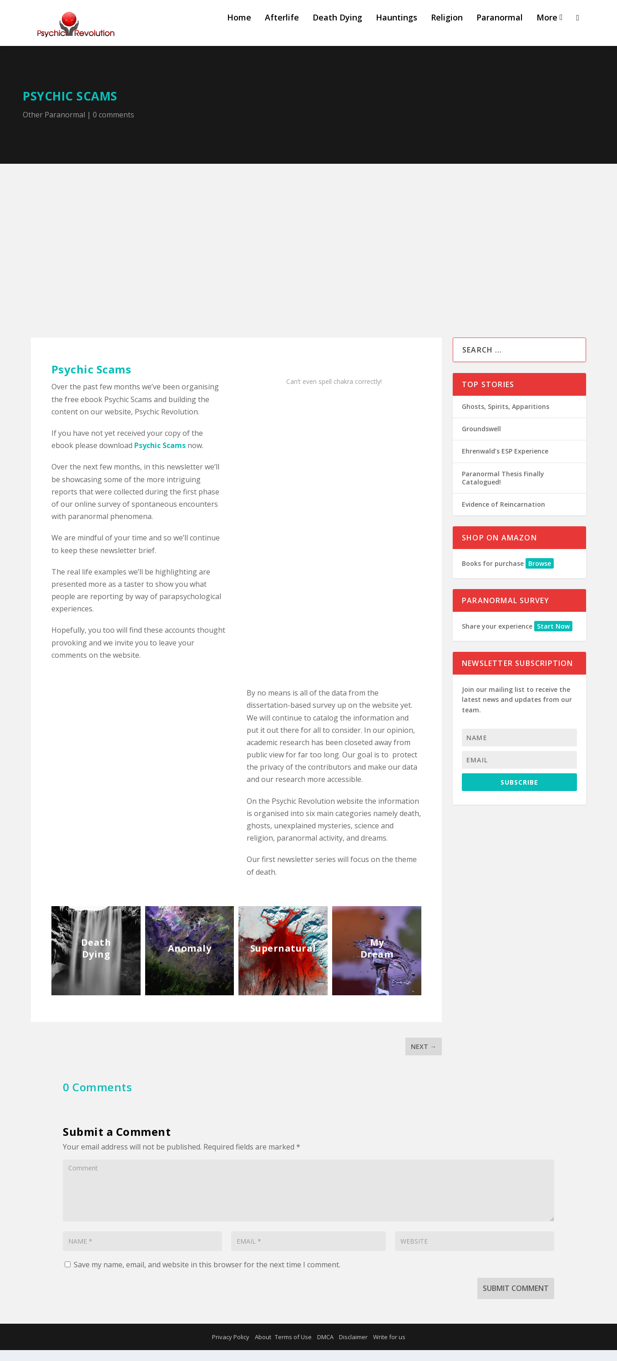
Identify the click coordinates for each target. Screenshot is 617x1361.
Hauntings (396, 28)
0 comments (113, 125)
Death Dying (337, 28)
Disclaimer (353, 1348)
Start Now (553, 636)
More (546, 28)
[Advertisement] (308, 242)
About (263, 1348)
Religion (447, 28)
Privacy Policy (230, 1348)
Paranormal (499, 28)
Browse (539, 574)
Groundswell (481, 439)
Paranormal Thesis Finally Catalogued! (503, 488)
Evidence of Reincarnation (503, 514)
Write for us (389, 1348)
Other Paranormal (54, 125)
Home (239, 28)
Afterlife (282, 28)
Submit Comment (516, 1299)
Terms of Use (293, 1348)
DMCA (325, 1348)
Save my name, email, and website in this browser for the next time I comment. (207, 1275)
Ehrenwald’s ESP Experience (505, 462)
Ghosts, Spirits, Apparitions (505, 417)
